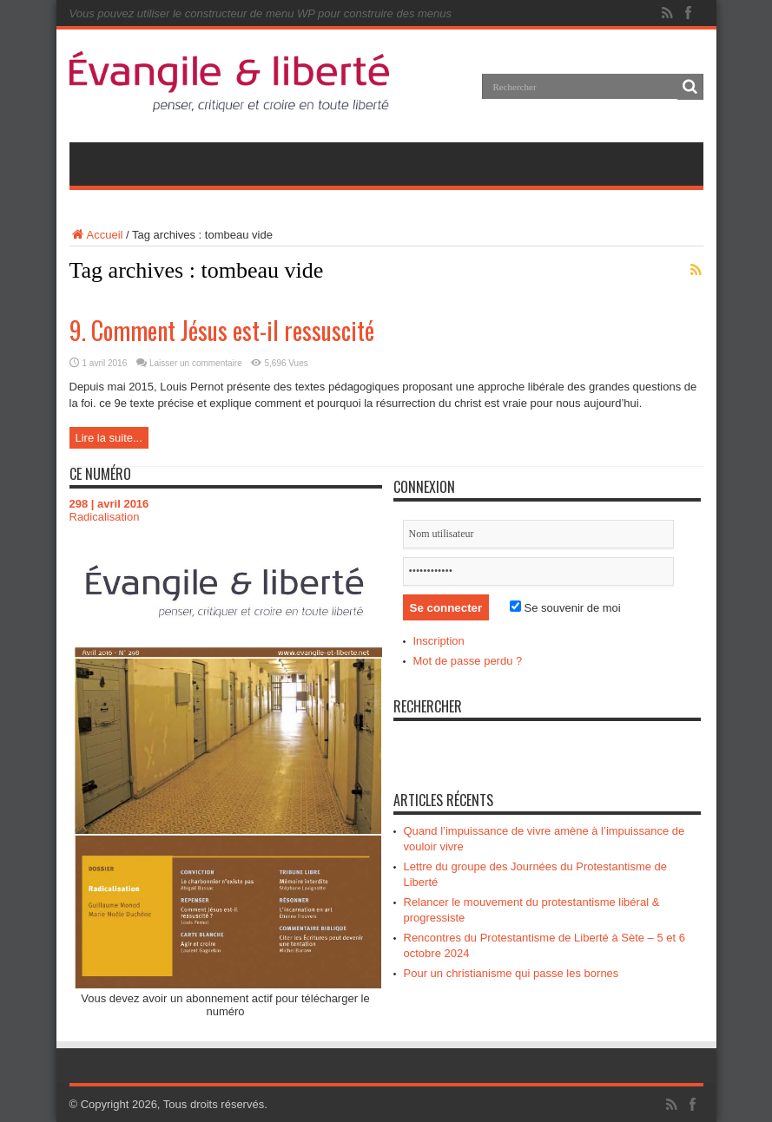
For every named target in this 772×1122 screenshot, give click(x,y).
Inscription (439, 640)
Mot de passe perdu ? (468, 660)
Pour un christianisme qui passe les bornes (511, 973)
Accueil (96, 234)
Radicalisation (104, 516)
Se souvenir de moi (565, 607)
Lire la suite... (109, 437)
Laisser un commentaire (195, 363)
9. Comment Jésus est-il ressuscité (221, 330)
